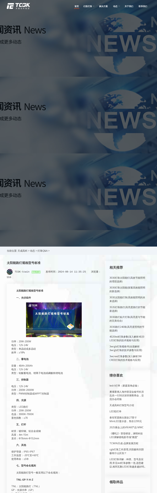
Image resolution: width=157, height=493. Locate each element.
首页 (77, 6)
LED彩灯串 (115, 411)
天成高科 (22, 250)
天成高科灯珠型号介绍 (121, 405)
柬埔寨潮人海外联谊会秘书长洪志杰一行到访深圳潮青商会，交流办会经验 (126, 395)
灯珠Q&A (43, 250)
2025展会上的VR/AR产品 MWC (126, 427)
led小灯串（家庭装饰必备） (124, 385)
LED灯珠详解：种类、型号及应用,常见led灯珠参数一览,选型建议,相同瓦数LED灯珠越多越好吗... (127, 463)
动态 (32, 250)
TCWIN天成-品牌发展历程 (123, 443)
